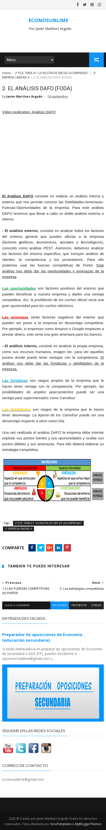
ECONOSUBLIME (48, 20)
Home (6, 73)
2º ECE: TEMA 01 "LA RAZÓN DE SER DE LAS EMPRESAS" (51, 73)
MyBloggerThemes (88, 824)
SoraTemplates (60, 824)
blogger (60, 605)
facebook (79, 605)
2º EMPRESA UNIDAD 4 (18, 528)
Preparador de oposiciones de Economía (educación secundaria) (42, 637)
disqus (96, 605)
